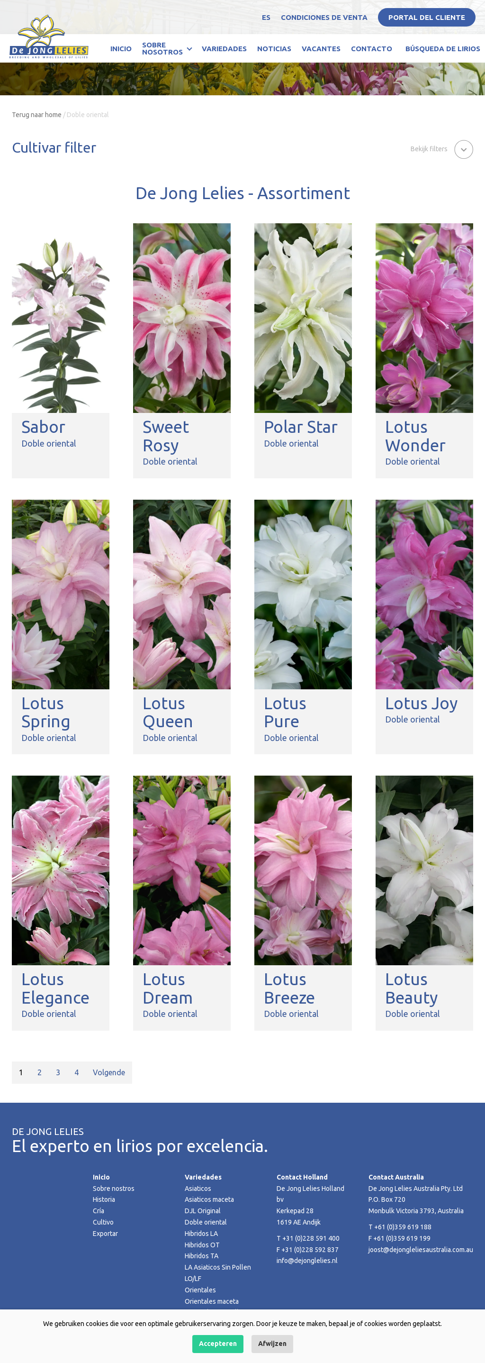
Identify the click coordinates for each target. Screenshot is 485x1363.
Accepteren (218, 1343)
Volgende (109, 1072)
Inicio (121, 48)
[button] (442, 148)
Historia (104, 1199)
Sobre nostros (114, 1188)
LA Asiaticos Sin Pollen (218, 1267)
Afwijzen (272, 1343)
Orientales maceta (212, 1301)
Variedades (224, 48)
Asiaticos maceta (209, 1199)
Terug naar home (37, 115)
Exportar (105, 1233)
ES (266, 17)
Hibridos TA (201, 1256)
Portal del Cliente (426, 17)
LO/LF (193, 1278)
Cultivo (103, 1222)
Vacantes (321, 48)
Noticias (274, 48)
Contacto (371, 48)
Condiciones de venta (324, 17)
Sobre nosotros (162, 48)
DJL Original (203, 1211)
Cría (98, 1211)
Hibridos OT (202, 1245)
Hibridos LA (201, 1233)
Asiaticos (198, 1188)
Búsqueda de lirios (442, 48)
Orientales (200, 1290)
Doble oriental (206, 1222)
